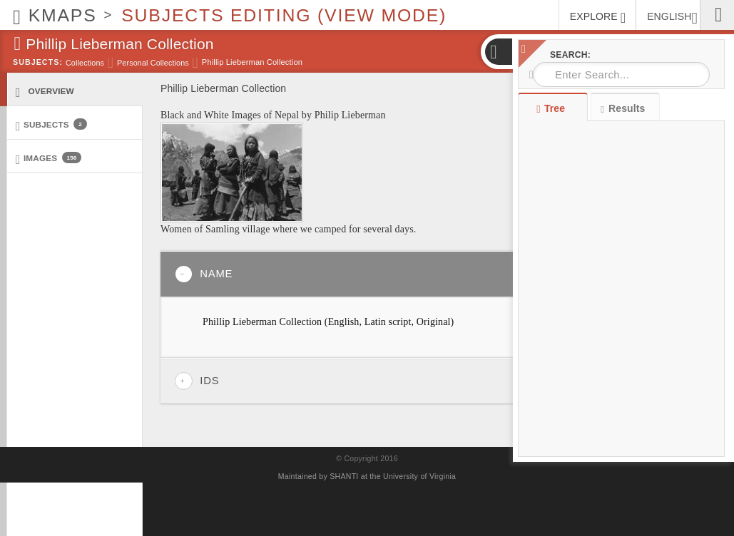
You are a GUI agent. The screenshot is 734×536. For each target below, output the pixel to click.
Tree (552, 108)
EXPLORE (598, 18)
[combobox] (621, 74)
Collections (85, 62)
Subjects (51, 125)
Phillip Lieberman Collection (252, 62)
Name (204, 274)
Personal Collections (153, 62)
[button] (498, 51)
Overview (45, 91)
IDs (197, 381)
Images (48, 159)
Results (623, 109)
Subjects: (38, 62)
